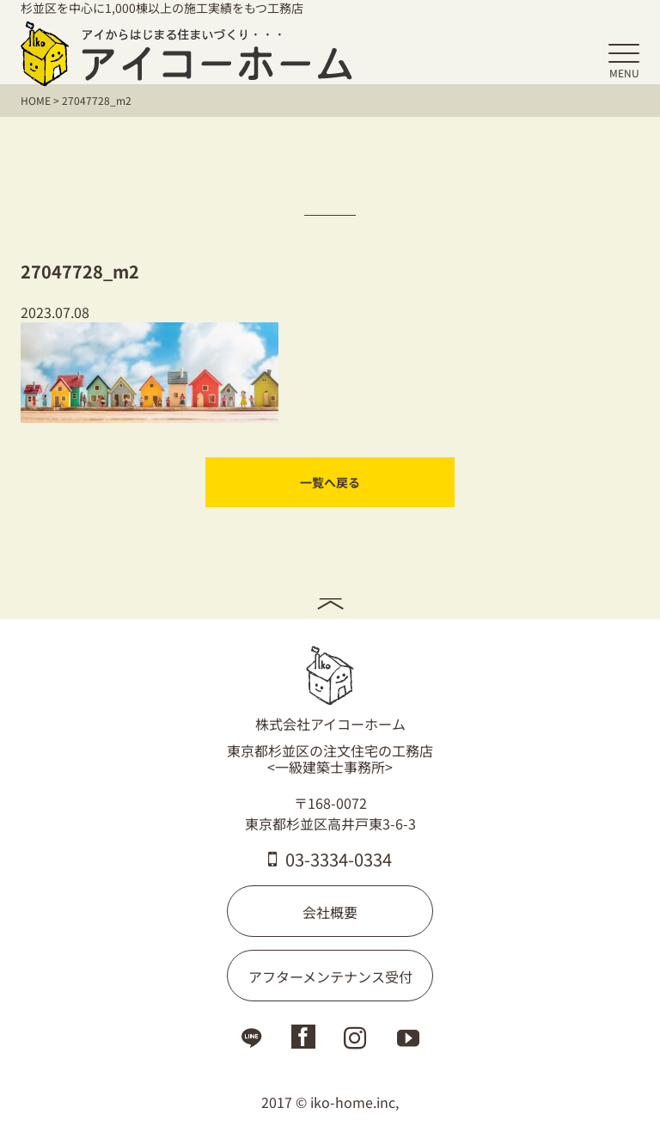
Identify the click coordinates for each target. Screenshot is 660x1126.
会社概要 (330, 912)
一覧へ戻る (330, 482)
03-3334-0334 (330, 859)
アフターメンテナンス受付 (330, 976)
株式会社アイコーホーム (330, 689)
